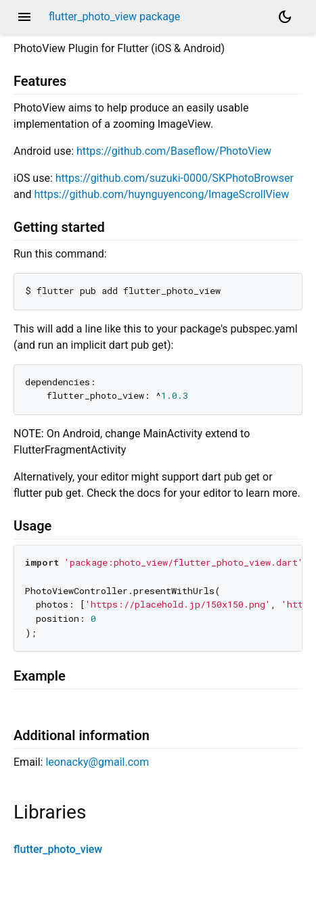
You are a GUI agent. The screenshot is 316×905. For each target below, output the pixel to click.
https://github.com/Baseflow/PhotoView (173, 151)
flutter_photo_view (58, 849)
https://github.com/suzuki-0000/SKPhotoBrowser (174, 178)
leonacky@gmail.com (97, 762)
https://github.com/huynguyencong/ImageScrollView (162, 194)
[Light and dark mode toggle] (285, 17)
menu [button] (24, 17)
